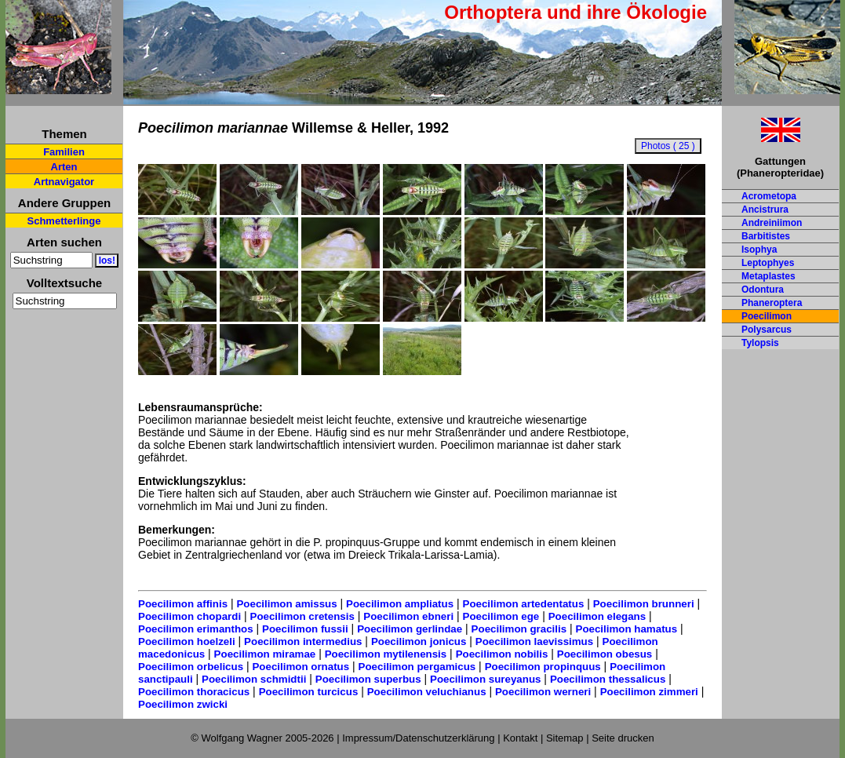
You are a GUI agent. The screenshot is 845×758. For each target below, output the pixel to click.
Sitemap (565, 738)
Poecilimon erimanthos (195, 629)
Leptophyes (767, 262)
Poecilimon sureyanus (485, 679)
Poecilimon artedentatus (524, 604)
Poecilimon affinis (183, 604)
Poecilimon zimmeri (649, 692)
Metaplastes (768, 276)
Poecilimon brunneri (643, 604)
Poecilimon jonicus (418, 641)
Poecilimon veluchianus (426, 692)
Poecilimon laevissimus (534, 641)
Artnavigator (64, 182)
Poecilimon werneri (543, 692)
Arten (64, 167)
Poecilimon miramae (265, 654)
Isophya (759, 249)
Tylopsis (760, 342)
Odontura (762, 289)
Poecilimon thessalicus (607, 679)
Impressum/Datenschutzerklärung (418, 738)
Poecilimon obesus (604, 654)
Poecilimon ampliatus (399, 604)
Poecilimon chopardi (189, 616)
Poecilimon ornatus (300, 666)
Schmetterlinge (64, 221)
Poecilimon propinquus (543, 666)
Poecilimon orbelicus (190, 666)
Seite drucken (623, 738)
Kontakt (520, 738)
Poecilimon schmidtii (254, 679)
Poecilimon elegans (597, 616)
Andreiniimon (771, 222)
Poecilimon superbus (368, 679)
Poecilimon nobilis (502, 654)
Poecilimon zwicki (183, 704)
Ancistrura (765, 209)
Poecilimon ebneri (408, 616)
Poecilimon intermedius (303, 641)
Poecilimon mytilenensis (386, 654)
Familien (64, 152)
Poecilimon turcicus (309, 692)
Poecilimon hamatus (627, 629)
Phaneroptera (771, 302)
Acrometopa (768, 196)
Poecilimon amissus (286, 604)
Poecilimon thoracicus (193, 692)
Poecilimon (766, 316)
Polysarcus (766, 329)
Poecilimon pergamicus (417, 666)
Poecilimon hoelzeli (186, 641)
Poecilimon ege (501, 616)
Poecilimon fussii (305, 629)
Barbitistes (765, 236)
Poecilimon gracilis (519, 629)
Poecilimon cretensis (302, 616)
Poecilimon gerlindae (409, 629)
